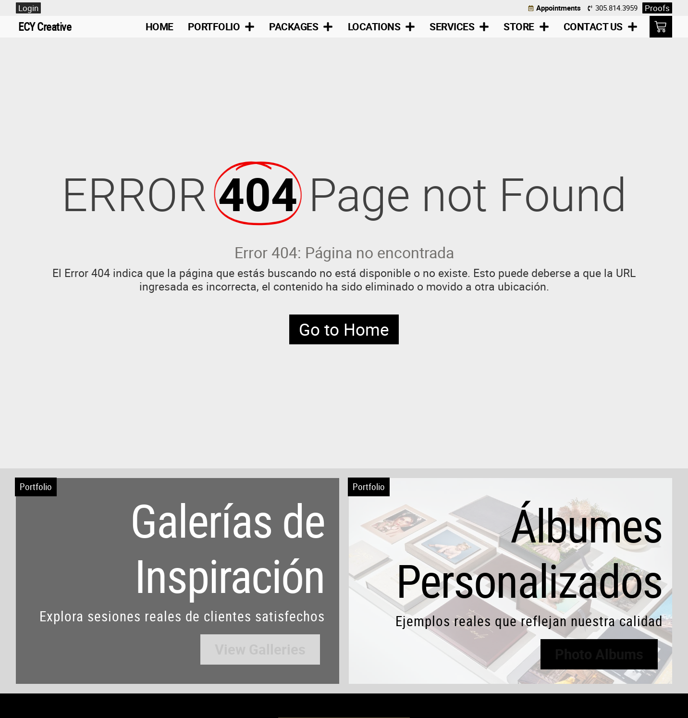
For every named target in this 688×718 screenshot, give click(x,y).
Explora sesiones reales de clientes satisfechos (182, 616)
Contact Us (601, 27)
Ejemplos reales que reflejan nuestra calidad (529, 621)
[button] (260, 649)
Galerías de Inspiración (227, 547)
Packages (301, 27)
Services (459, 27)
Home (159, 26)
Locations (382, 27)
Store (526, 27)
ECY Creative (44, 26)
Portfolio (221, 27)
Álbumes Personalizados (529, 552)
